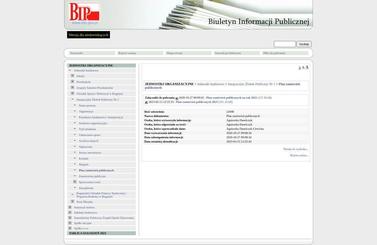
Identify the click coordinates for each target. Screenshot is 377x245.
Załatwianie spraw (89, 135)
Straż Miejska (85, 201)
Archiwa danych (88, 140)
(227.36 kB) (239, 97)
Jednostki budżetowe (86, 70)
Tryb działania (87, 129)
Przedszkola (84, 82)
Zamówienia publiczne (92, 176)
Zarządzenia (86, 188)
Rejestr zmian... (299, 155)
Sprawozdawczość (89, 182)
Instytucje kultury (84, 207)
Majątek (84, 164)
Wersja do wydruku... (296, 149)
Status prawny (87, 105)
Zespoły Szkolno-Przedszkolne (95, 87)
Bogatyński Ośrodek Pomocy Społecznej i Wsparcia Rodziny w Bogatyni (101, 195)
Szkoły (81, 76)
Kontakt (83, 158)
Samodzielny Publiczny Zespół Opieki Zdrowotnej (104, 217)
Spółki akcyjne (83, 223)
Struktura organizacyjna (93, 123)
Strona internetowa (90, 152)
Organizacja (86, 111)
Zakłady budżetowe (85, 212)
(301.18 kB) (204, 102)
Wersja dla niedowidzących (88, 35)
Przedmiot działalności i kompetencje (101, 117)
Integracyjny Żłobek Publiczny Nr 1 (98, 99)
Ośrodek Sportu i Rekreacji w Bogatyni (100, 93)
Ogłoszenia (85, 146)
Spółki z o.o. (81, 228)
